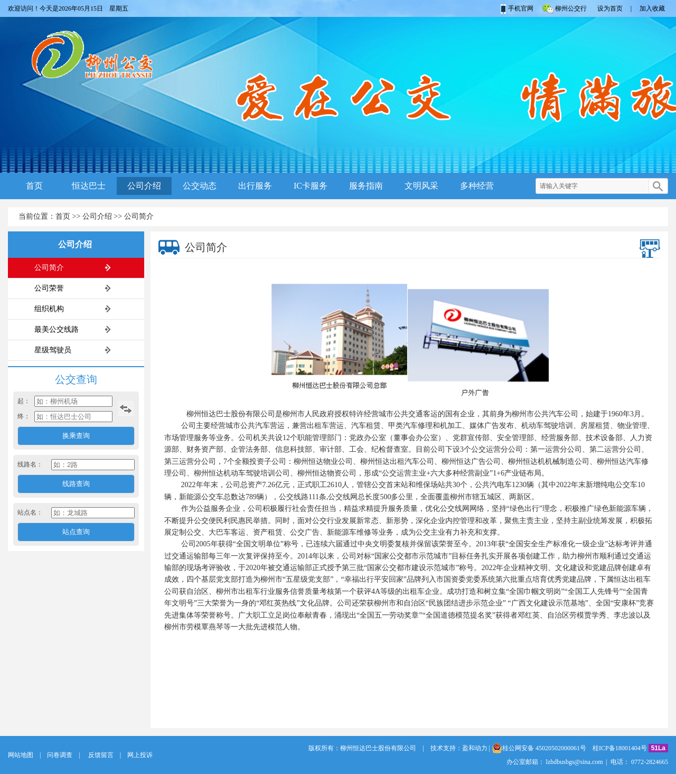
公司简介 (139, 216)
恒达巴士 (89, 185)
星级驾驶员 (52, 350)
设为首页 (610, 8)
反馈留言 (100, 755)
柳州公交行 (564, 8)
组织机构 (49, 309)
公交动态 (200, 185)
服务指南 (366, 185)
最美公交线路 (56, 329)
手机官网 (516, 8)
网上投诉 (140, 755)
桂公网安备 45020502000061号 (539, 748)
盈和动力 (474, 748)
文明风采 (421, 185)
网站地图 (20, 755)
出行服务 (255, 185)
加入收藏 (652, 8)
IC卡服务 (310, 185)
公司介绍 (144, 185)
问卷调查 (59, 755)
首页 (34, 185)
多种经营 (477, 185)
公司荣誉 (49, 288)
